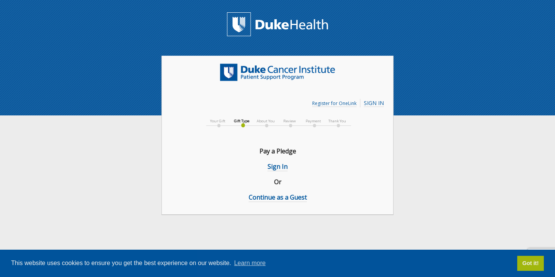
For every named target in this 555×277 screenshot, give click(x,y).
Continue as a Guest (278, 197)
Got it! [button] (530, 263)
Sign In (374, 103)
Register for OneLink (334, 103)
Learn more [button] (250, 263)
